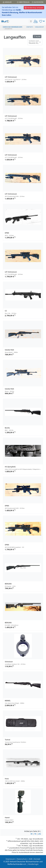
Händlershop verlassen (34, 8)
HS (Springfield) (10, 467)
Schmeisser (9, 662)
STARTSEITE (29, 27)
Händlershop (39, 27)
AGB (30, 859)
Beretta (7, 428)
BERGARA (8, 584)
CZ (6, 311)
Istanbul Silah (9, 350)
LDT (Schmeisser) (11, 77)
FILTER (37, 36)
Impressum (10, 859)
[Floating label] (34, 42)
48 (31, 834)
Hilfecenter (37, 2)
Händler (7, 2)
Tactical (7, 740)
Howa (7, 779)
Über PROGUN (23, 2)
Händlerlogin (33, 864)
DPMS (7, 233)
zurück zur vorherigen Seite (12, 27)
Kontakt (37, 859)
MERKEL (8, 701)
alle (39, 834)
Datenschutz (22, 859)
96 (35, 834)
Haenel (7, 817)
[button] (42, 21)
